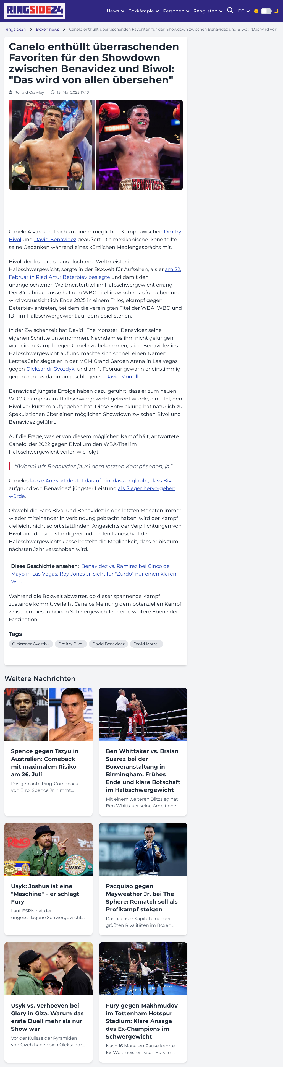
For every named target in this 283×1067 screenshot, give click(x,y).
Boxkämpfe (141, 11)
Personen (173, 11)
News (113, 11)
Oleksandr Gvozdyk (50, 369)
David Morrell (121, 377)
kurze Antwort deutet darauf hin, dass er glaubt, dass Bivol (103, 481)
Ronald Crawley (29, 92)
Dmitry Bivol (70, 643)
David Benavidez (55, 239)
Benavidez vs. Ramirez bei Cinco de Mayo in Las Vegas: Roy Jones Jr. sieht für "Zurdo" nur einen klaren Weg (93, 574)
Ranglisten (205, 11)
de (241, 11)
